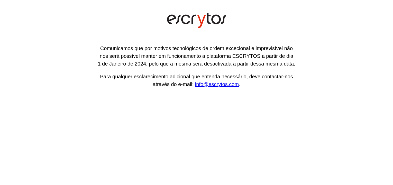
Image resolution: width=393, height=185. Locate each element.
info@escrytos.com (217, 84)
